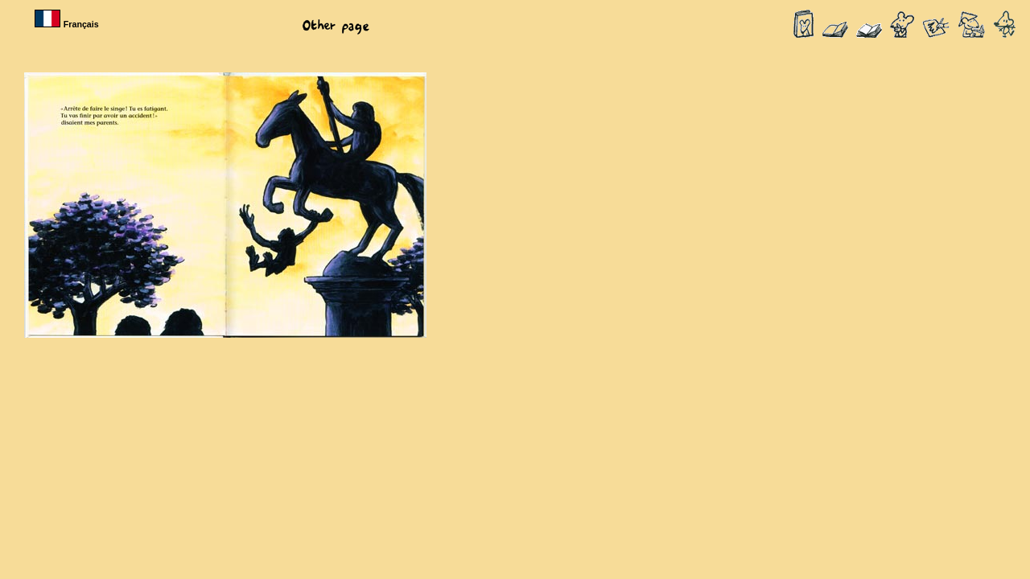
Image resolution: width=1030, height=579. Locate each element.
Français (68, 24)
